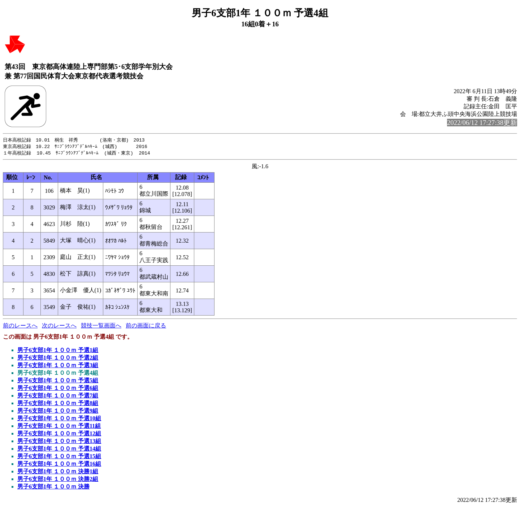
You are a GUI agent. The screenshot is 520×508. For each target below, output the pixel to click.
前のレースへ (20, 327)
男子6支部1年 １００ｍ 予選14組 (59, 450)
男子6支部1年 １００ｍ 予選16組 (59, 465)
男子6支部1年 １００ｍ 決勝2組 (57, 480)
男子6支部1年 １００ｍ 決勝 (53, 488)
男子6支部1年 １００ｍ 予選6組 (57, 389)
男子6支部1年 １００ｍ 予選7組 (57, 397)
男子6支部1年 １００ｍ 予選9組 (57, 412)
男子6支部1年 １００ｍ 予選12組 (59, 434)
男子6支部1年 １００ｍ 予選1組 (57, 351)
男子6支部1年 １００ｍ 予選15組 (59, 457)
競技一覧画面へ (101, 327)
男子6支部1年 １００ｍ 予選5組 (57, 381)
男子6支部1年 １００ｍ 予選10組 (59, 419)
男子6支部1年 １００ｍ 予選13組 (59, 442)
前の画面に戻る (146, 327)
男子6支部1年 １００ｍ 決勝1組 (57, 472)
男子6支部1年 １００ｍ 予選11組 (59, 427)
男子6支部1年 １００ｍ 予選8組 (57, 404)
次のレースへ (59, 327)
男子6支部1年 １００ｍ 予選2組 (57, 359)
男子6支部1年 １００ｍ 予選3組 (57, 366)
